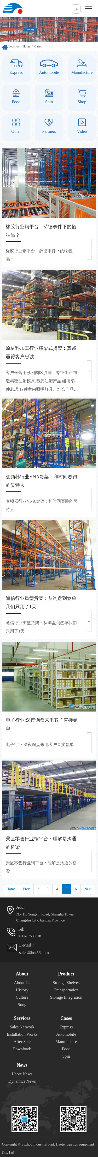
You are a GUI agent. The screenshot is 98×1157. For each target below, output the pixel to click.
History (22, 990)
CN (76, 9)
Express (66, 1027)
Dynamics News (22, 1081)
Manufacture (66, 1041)
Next (87, 889)
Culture (22, 997)
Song (22, 1004)
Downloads (22, 1049)
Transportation (66, 990)
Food (66, 1049)
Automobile (66, 1034)
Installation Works (22, 1034)
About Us (22, 982)
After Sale (22, 1041)
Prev (26, 889)
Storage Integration (66, 997)
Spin (66, 1056)
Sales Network (22, 1027)
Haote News (22, 1074)
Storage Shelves (66, 982)
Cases (38, 46)
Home (26, 46)
